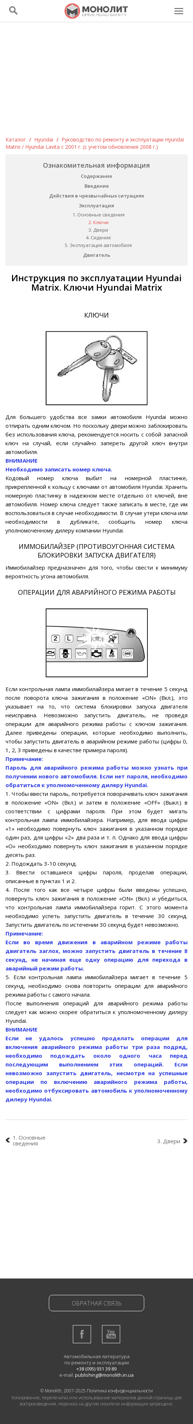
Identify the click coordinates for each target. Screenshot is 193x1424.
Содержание (96, 176)
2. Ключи (98, 222)
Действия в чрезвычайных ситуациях (96, 195)
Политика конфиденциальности (120, 1391)
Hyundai (43, 139)
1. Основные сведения (98, 214)
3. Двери (98, 230)
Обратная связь (97, 1303)
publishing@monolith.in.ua (104, 1375)
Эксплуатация (96, 205)
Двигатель (96, 255)
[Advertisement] (96, 81)
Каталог (15, 139)
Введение (96, 186)
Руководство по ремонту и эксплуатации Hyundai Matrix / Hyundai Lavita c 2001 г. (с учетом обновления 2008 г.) (94, 143)
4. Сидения (98, 237)
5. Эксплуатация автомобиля (98, 245)
